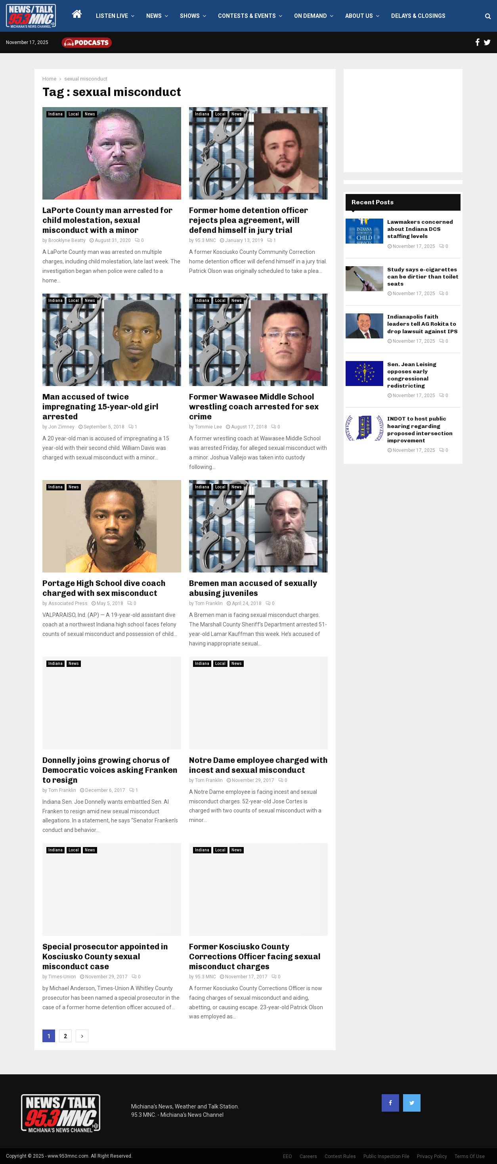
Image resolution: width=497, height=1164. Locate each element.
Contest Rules (340, 1156)
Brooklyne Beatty (67, 240)
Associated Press (68, 603)
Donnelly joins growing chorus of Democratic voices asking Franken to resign (110, 770)
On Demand (310, 16)
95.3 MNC (205, 240)
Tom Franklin (209, 603)
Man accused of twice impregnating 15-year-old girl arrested (100, 406)
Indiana (55, 114)
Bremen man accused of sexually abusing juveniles (253, 588)
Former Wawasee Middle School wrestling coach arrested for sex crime (254, 406)
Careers (308, 1156)
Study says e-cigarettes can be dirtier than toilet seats (423, 276)
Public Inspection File (386, 1156)
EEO (287, 1156)
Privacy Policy (432, 1156)
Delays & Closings (418, 16)
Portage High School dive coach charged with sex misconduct (104, 588)
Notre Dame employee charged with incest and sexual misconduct (258, 765)
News (154, 16)
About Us (359, 16)
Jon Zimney (61, 427)
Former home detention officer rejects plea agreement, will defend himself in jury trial (248, 220)
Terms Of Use (470, 1156)
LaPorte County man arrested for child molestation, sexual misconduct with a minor (107, 220)
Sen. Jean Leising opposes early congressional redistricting (411, 375)
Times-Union (62, 977)
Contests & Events (247, 16)
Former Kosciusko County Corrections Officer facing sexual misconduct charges (255, 956)
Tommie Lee (208, 427)
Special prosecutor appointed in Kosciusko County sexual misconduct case (105, 956)
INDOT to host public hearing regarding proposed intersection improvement (420, 429)
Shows (190, 16)
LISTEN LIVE (112, 16)
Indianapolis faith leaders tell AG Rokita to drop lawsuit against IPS (422, 323)
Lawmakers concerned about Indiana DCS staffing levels (420, 229)
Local (74, 114)
